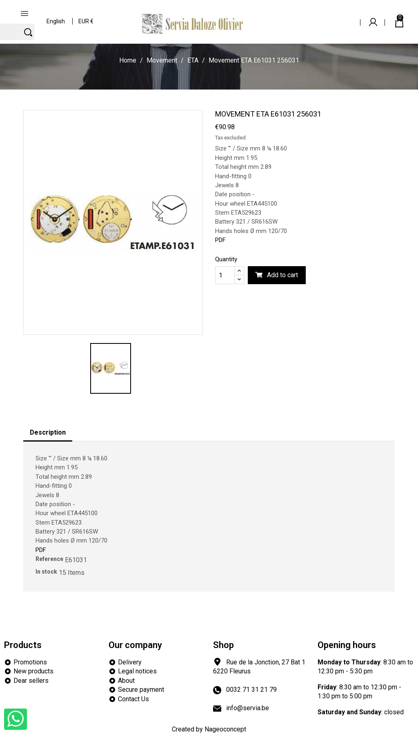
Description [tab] (48, 432)
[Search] (309, 15)
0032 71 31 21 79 (251, 689)
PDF (220, 240)
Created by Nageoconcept (209, 729)
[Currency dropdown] (86, 16)
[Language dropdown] (56, 16)
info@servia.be (247, 708)
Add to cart (282, 275)
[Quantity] (225, 275)
